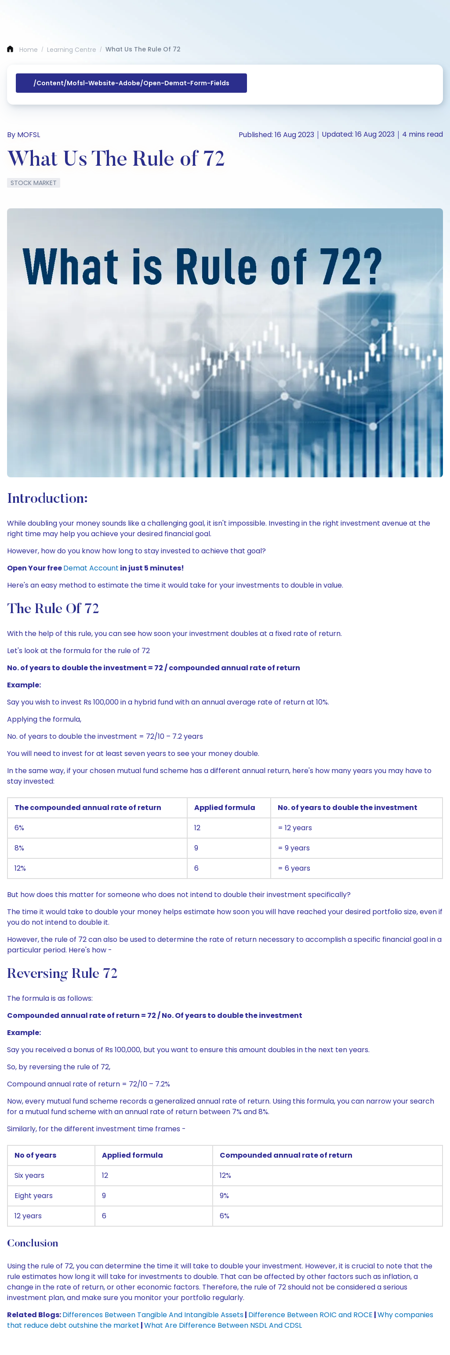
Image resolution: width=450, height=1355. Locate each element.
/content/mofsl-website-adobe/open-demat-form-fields (131, 83)
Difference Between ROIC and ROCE (310, 1315)
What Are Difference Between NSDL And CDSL (223, 1325)
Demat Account (91, 568)
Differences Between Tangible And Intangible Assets (152, 1315)
